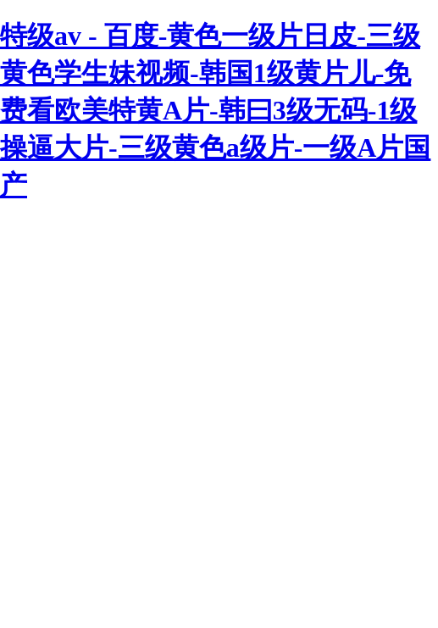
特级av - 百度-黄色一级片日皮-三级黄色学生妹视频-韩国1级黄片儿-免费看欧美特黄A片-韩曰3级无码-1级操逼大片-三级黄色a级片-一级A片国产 (215, 110)
